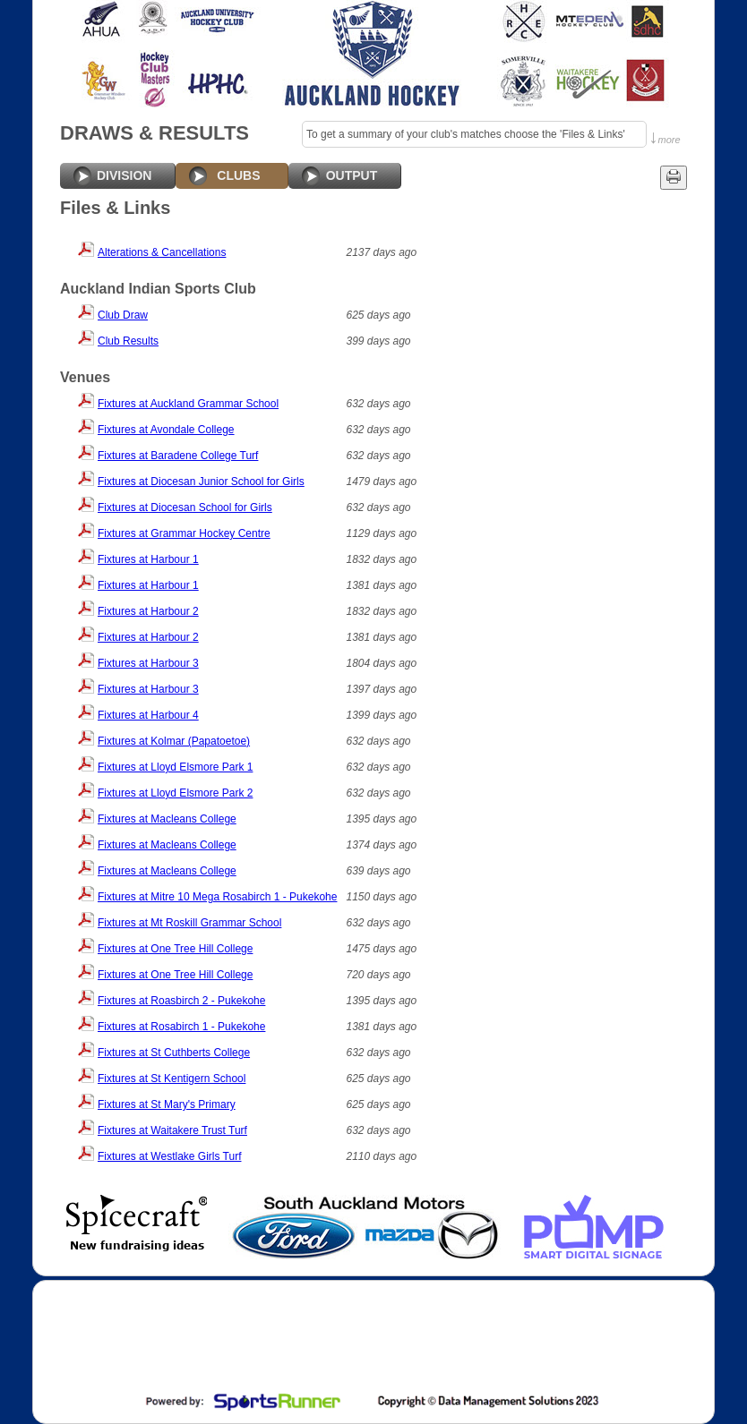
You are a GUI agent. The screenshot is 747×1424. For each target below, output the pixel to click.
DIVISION (124, 175)
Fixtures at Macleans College (167, 819)
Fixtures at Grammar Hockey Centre (184, 533)
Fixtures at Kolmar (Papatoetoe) (174, 741)
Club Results (128, 341)
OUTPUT (352, 175)
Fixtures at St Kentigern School (171, 1078)
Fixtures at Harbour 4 (148, 715)
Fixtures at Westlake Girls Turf (169, 1156)
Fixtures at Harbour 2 (148, 611)
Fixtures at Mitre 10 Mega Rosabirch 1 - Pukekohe (217, 897)
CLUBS (238, 175)
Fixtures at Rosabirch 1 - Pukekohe (181, 1026)
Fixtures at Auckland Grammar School (188, 403)
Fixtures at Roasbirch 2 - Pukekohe (181, 1000)
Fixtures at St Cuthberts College (174, 1052)
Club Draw (123, 315)
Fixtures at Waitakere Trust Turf (172, 1130)
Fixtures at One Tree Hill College (175, 948)
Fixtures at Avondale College (166, 429)
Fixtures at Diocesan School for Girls (185, 507)
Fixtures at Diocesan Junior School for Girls (201, 481)
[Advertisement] (372, 1339)
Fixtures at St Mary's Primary (167, 1104)
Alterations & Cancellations (162, 252)
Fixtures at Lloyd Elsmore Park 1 (175, 767)
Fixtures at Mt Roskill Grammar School (189, 923)
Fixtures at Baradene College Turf (178, 455)
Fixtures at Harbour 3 (148, 663)
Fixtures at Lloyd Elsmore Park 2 (175, 793)
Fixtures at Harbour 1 (148, 559)
